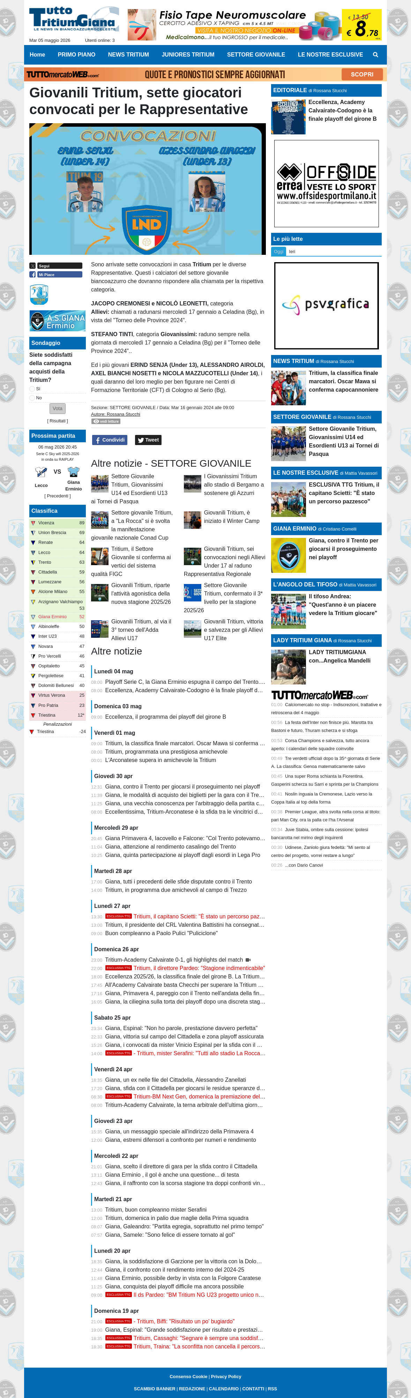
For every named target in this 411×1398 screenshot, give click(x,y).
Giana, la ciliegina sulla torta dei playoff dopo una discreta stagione (188, 1002)
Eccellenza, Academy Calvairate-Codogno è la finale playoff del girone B (194, 690)
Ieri (292, 251)
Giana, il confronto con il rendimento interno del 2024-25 (174, 1270)
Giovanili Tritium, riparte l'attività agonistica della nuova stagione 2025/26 (141, 593)
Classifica (44, 511)
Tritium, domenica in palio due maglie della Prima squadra (176, 1218)
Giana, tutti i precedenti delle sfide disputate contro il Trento (178, 882)
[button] (58, 408)
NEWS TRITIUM (293, 361)
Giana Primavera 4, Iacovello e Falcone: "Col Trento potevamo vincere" (193, 838)
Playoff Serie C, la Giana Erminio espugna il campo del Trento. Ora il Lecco (198, 682)
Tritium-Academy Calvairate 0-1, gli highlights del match (175, 960)
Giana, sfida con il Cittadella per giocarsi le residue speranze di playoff (192, 1088)
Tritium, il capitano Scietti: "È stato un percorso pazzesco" (190, 916)
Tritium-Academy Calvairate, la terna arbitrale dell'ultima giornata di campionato (203, 1105)
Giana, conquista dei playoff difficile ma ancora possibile (174, 1286)
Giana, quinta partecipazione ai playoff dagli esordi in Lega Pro (182, 855)
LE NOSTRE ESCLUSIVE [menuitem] (330, 55)
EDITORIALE (290, 90)
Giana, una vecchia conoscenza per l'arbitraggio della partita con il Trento (196, 803)
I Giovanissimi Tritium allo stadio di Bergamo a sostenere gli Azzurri (234, 484)
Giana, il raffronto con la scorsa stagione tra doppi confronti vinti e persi (193, 1183)
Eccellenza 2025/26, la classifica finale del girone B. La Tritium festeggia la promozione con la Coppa (230, 976)
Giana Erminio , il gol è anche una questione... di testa (172, 1175)
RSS (272, 1388)
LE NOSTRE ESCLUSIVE (305, 473)
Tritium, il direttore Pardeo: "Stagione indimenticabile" (185, 968)
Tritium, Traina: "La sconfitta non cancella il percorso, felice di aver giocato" (212, 1346)
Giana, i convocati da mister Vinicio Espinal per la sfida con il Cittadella (192, 1045)
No (39, 397)
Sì (38, 388)
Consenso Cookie (188, 1376)
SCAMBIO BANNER (154, 1388)
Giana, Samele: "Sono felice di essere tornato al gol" (170, 1235)
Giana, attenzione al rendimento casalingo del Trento (170, 847)
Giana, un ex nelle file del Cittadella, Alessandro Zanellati (175, 1080)
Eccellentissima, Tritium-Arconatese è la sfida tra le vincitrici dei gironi (191, 812)
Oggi (278, 251)
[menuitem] (375, 55)
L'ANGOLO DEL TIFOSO (305, 584)
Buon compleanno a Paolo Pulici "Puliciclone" (161, 933)
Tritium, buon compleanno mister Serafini (156, 1210)
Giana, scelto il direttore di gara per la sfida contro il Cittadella (181, 1166)
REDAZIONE (192, 1388)
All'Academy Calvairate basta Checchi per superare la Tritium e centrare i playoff (204, 985)
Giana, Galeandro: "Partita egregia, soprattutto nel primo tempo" (184, 1226)
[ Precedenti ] (57, 495)
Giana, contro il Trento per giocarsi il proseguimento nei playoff (182, 787)
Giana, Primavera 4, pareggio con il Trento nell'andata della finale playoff (195, 993)
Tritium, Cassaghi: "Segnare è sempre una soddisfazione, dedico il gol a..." (212, 1338)
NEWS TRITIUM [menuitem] (128, 55)
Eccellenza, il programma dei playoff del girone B (165, 717)
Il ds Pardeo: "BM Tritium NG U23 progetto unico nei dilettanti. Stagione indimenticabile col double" (241, 1295)
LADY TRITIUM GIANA (302, 640)
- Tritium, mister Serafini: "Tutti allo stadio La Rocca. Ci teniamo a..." (203, 1053)
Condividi (110, 440)
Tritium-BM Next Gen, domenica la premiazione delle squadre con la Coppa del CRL (223, 1097)
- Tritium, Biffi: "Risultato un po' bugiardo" (170, 1321)
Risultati (58, 420)
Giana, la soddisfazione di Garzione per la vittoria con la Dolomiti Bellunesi (197, 1261)
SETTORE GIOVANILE (133, 407)
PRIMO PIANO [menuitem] (77, 55)
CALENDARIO (224, 1388)
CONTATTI (253, 1388)
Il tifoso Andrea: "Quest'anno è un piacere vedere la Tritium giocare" (343, 604)
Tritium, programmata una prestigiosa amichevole (166, 752)
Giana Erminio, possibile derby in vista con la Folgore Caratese (183, 1278)
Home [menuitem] (37, 55)
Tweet (148, 440)
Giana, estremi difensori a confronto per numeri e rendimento (180, 1140)
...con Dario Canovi (304, 865)
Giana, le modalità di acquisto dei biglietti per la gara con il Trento (186, 795)
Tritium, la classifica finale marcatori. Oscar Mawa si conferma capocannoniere (202, 743)
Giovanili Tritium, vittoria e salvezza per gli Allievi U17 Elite (233, 630)
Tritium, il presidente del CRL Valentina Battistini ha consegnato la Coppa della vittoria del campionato (231, 925)
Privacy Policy (226, 1376)
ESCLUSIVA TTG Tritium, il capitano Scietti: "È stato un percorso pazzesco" (344, 493)
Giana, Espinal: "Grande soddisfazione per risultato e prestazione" (187, 1330)
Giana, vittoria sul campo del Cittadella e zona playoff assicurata (184, 1037)
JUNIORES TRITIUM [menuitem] (188, 55)
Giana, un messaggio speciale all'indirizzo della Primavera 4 (179, 1131)
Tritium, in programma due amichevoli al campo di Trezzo (176, 890)
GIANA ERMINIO (294, 529)
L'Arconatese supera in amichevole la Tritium (160, 760)
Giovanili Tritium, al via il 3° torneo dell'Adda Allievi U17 (141, 630)
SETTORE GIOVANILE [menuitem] (256, 55)
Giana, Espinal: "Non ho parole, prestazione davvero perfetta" (181, 1028)
